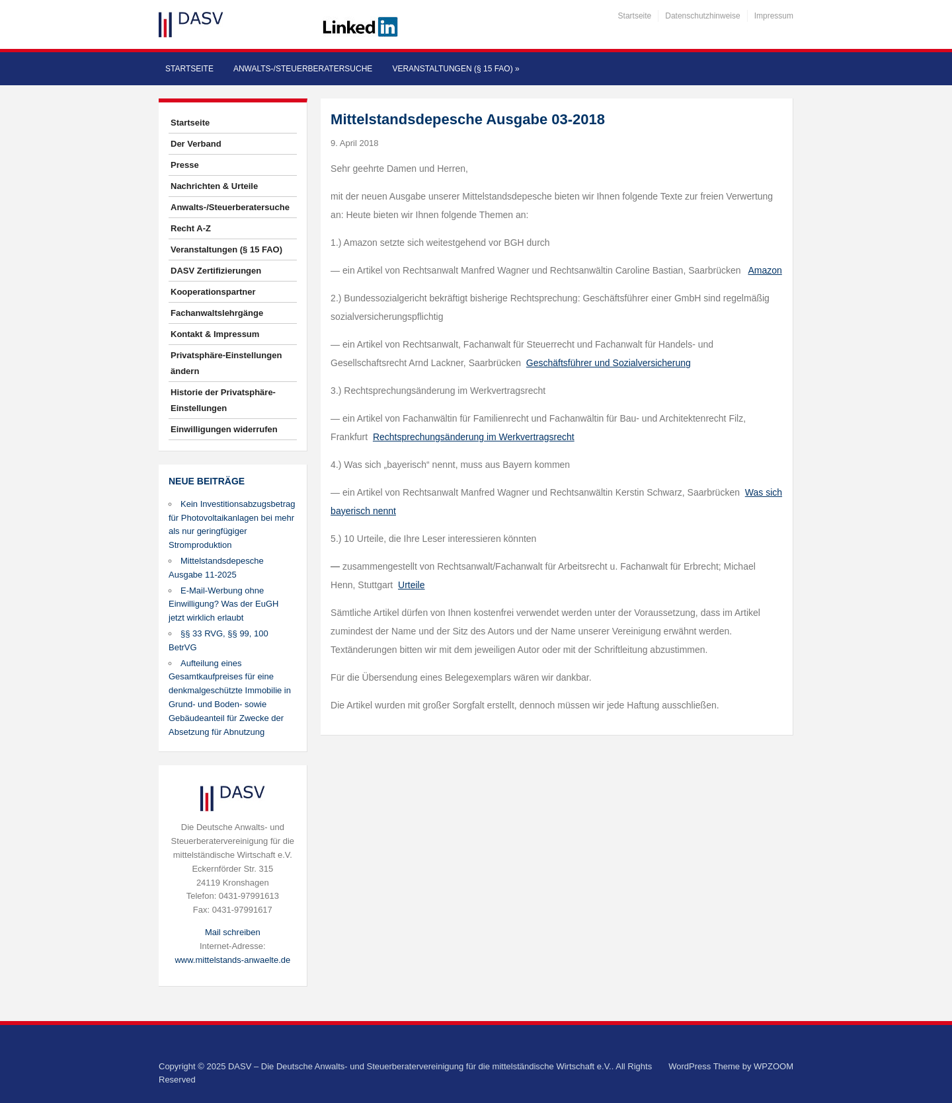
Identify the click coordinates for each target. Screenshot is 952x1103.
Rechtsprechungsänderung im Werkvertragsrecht (474, 437)
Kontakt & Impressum (215, 334)
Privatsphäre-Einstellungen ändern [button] (226, 363)
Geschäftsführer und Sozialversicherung (608, 363)
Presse (185, 165)
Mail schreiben (232, 932)
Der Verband (196, 144)
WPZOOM (773, 1066)
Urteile (411, 585)
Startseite (635, 15)
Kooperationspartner (213, 292)
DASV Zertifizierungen (216, 271)
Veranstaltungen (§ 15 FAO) (455, 68)
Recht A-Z (191, 228)
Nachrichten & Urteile (214, 186)
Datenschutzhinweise (702, 15)
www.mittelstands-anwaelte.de (232, 960)
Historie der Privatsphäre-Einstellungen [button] (223, 400)
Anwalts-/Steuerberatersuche (302, 68)
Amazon (764, 270)
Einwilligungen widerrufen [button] (224, 429)
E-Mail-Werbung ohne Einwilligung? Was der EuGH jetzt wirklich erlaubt (223, 604)
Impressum (773, 15)
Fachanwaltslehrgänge (217, 313)
